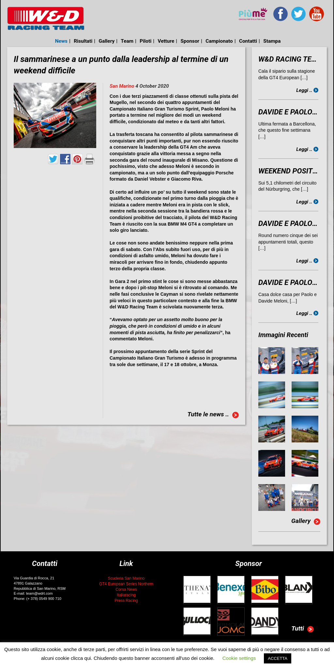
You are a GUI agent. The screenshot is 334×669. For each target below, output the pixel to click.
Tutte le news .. (213, 415)
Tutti (302, 629)
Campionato (219, 41)
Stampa (272, 41)
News (61, 41)
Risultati (83, 41)
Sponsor (189, 41)
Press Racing (126, 600)
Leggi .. (307, 90)
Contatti (248, 41)
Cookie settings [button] (239, 658)
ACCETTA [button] (277, 658)
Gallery (107, 41)
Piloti (145, 41)
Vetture (166, 41)
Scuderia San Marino (126, 578)
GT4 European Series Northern (126, 584)
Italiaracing (126, 595)
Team (127, 41)
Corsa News (126, 589)
